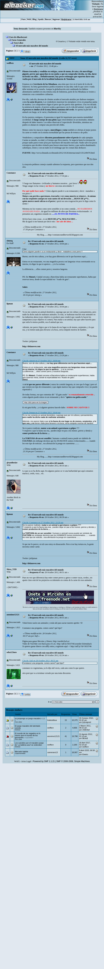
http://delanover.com (31, 346)
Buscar (48, 19)
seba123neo (12, 652)
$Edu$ (85, 738)
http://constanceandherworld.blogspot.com (65, 235)
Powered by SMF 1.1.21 (44, 761)
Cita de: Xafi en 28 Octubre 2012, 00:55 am (40, 660)
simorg (10, 241)
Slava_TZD (12, 569)
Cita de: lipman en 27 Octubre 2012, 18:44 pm (41, 412)
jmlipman (33, 341)
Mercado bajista (21, 751)
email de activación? (97, 15)
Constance (11, 173)
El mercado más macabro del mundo (32, 46)
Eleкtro (85, 754)
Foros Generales (19, 40)
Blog (34, 19)
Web (29, 19)
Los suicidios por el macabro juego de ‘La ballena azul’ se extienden (29, 744)
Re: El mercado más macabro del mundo (46, 173)
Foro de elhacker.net (18, 37)
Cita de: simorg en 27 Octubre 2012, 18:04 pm (41, 360)
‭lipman (10, 303)
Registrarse (66, 19)
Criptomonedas (20, 753)
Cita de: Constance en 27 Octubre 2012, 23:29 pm (42, 522)
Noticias (17, 730)
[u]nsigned (86, 722)
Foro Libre (18, 43)
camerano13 (52, 752)
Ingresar (100, 6)
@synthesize (12, 462)
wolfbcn (10, 63)
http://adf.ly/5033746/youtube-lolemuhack (74, 644)
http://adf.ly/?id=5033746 (80, 646)
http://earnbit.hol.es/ (61, 641)
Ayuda (40, 19)
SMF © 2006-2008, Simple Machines (73, 761)
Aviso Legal (26, 761)
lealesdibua (52, 720)
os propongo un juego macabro (28, 718)
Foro (23, 19)
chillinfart (86, 730)
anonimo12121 (13, 614)
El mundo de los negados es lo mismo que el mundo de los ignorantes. (27, 735)
